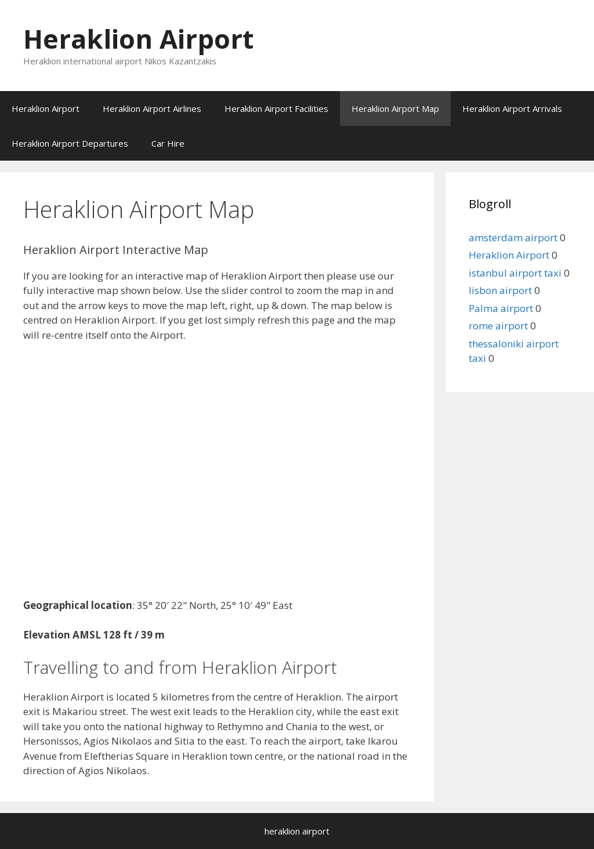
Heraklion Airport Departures (70, 143)
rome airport (498, 325)
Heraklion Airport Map (395, 108)
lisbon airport (500, 290)
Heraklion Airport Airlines (152, 108)
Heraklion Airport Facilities (276, 108)
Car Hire (167, 143)
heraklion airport (297, 831)
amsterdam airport (513, 237)
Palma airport (501, 308)
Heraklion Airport (138, 38)
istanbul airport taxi (515, 273)
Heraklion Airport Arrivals (512, 108)
